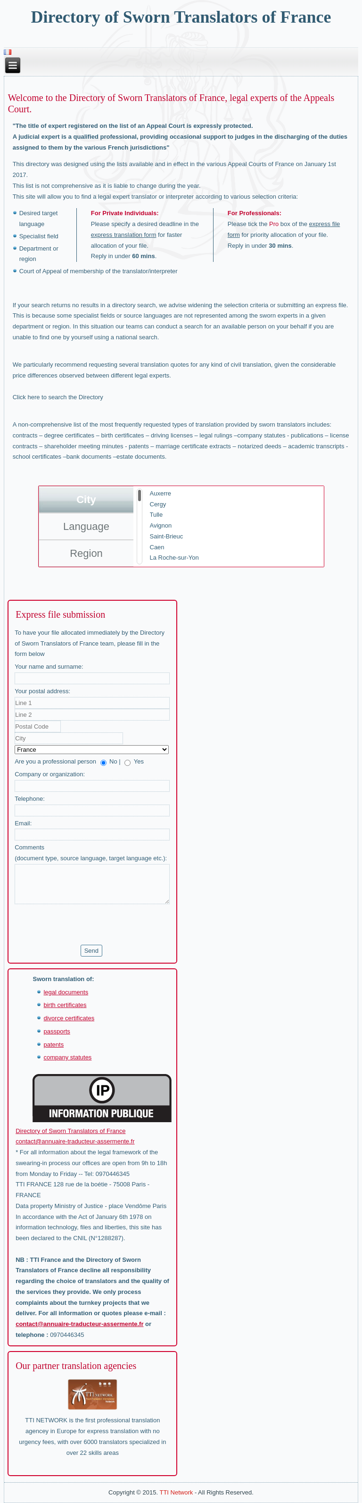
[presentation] (86, 924)
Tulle (156, 514)
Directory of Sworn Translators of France (181, 17)
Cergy (158, 504)
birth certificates (64, 1004)
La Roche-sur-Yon (174, 557)
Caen (157, 547)
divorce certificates (68, 1018)
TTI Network (176, 1492)
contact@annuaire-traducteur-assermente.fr (75, 1141)
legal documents (65, 992)
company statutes (67, 1057)
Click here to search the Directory (58, 397)
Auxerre (161, 493)
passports (56, 1031)
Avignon (161, 525)
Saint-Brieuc (166, 536)
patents (53, 1044)
